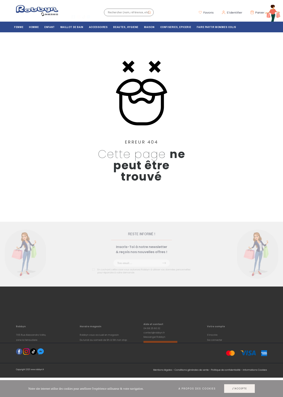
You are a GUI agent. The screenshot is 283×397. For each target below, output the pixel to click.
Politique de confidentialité (226, 369)
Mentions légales (162, 369)
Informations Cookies (255, 369)
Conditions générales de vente (192, 369)
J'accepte (239, 388)
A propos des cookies (197, 388)
